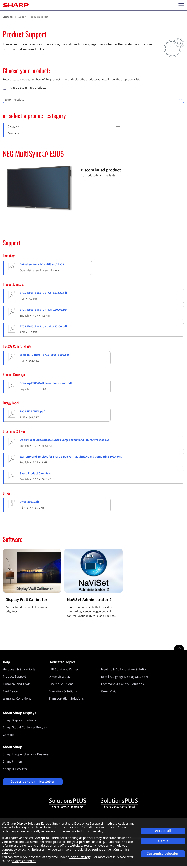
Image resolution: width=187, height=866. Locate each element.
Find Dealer (11, 691)
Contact (8, 735)
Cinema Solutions (61, 684)
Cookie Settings (79, 857)
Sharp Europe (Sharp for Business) (27, 754)
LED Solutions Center (63, 669)
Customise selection (163, 853)
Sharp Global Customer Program (25, 727)
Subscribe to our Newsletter (33, 781)
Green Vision (109, 691)
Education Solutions (63, 691)
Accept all (163, 831)
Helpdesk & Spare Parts (19, 669)
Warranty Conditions (17, 698)
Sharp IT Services (15, 769)
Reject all (163, 841)
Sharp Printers (13, 761)
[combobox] (93, 99)
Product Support (14, 676)
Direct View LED (59, 676)
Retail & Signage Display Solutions (125, 676)
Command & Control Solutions (122, 684)
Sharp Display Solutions (19, 720)
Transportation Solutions (66, 698)
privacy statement (23, 861)
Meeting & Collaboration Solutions (125, 669)
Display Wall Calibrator (26, 600)
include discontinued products (27, 87)
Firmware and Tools (16, 684)
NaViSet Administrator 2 (89, 600)
